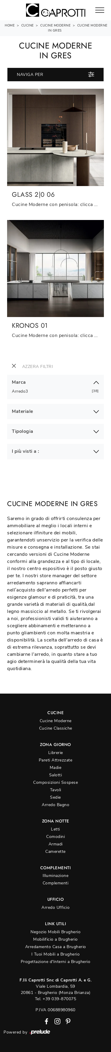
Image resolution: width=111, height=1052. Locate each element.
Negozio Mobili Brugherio (55, 932)
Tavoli (55, 790)
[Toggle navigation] (99, 10)
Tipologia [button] (22, 431)
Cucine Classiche (55, 728)
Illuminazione (56, 875)
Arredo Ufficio (55, 907)
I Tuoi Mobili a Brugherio (55, 954)
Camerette (55, 851)
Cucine (27, 25)
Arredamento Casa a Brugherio (55, 947)
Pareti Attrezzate (56, 760)
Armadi (56, 844)
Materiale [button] (22, 411)
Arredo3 (22, 391)
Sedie (55, 797)
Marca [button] (19, 382)
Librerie (55, 753)
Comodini (55, 836)
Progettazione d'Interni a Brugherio (56, 961)
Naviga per (55, 74)
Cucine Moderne (55, 25)
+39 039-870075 (59, 999)
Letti (55, 829)
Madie (56, 767)
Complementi (56, 883)
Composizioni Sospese (55, 782)
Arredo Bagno (55, 805)
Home (10, 25)
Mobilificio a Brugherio (55, 939)
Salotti (55, 775)
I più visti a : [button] (25, 451)
